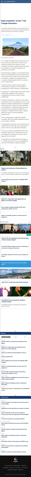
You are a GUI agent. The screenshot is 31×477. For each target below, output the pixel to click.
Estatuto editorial (16, 465)
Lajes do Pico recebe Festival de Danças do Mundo (14, 282)
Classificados (6, 467)
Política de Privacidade (12, 469)
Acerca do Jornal (8, 465)
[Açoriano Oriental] (15, 462)
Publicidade (23, 465)
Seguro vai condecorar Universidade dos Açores (13, 352)
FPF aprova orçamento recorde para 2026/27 (13, 418)
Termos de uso (25, 467)
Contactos (12, 467)
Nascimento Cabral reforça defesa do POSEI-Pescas (14, 441)
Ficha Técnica (18, 467)
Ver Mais (29, 222)
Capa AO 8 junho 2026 (6, 356)
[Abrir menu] (2, 1)
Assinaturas (20, 469)
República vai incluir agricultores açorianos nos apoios (15, 408)
